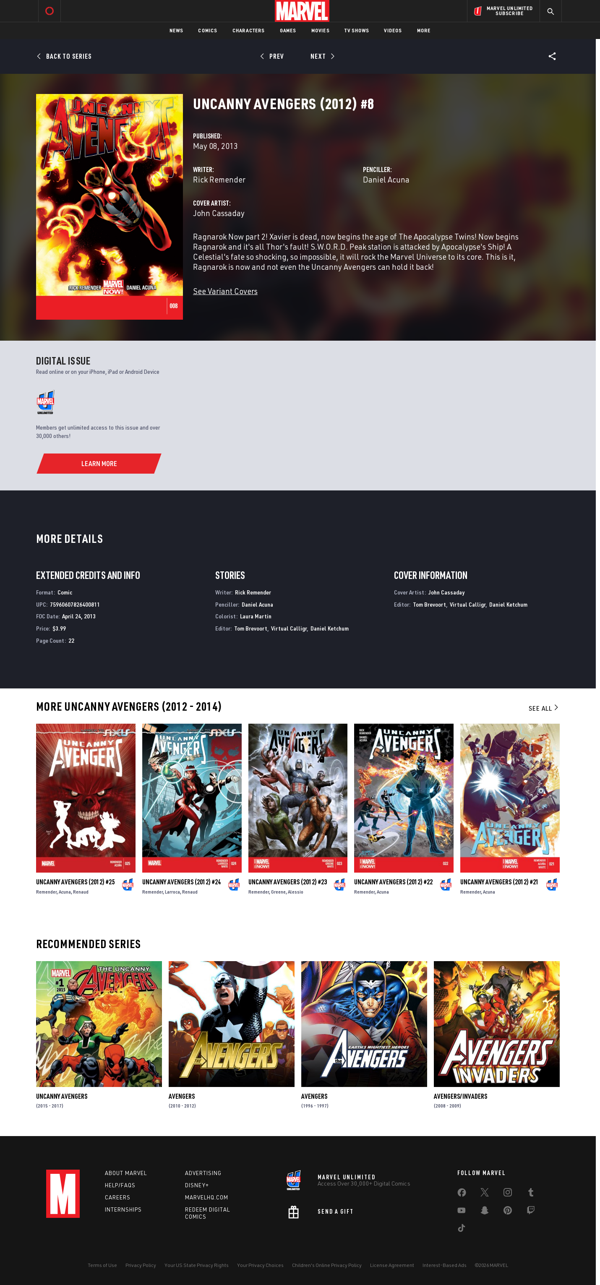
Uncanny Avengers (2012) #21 (499, 882)
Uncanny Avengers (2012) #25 (75, 882)
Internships (123, 1209)
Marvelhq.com (206, 1197)
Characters (248, 30)
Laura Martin (255, 616)
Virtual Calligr (289, 628)
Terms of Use (102, 1265)
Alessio (295, 892)
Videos (393, 30)
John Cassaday (219, 213)
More (424, 30)
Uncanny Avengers (61, 1096)
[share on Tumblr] (531, 1194)
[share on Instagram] (507, 1194)
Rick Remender (219, 179)
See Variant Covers (225, 291)
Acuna (65, 892)
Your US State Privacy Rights (196, 1265)
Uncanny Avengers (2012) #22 (393, 882)
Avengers (182, 1096)
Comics (207, 30)
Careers (117, 1197)
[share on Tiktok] (461, 1229)
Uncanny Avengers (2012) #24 (181, 882)
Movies (320, 30)
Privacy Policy (140, 1265)
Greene (278, 892)
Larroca (172, 892)
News (176, 30)
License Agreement (392, 1265)
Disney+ (197, 1185)
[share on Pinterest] (507, 1212)
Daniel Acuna (386, 179)
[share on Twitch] (531, 1212)
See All (544, 708)
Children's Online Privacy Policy (327, 1265)
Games (288, 30)
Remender (46, 892)
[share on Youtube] (461, 1212)
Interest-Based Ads (445, 1265)
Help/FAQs (120, 1185)
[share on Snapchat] (484, 1212)
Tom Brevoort (250, 628)
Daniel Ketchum (329, 628)
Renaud (81, 892)
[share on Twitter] (484, 1194)
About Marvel (126, 1173)
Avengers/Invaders (460, 1096)
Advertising (203, 1173)
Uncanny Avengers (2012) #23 (287, 882)
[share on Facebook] (461, 1194)
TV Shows (356, 30)
